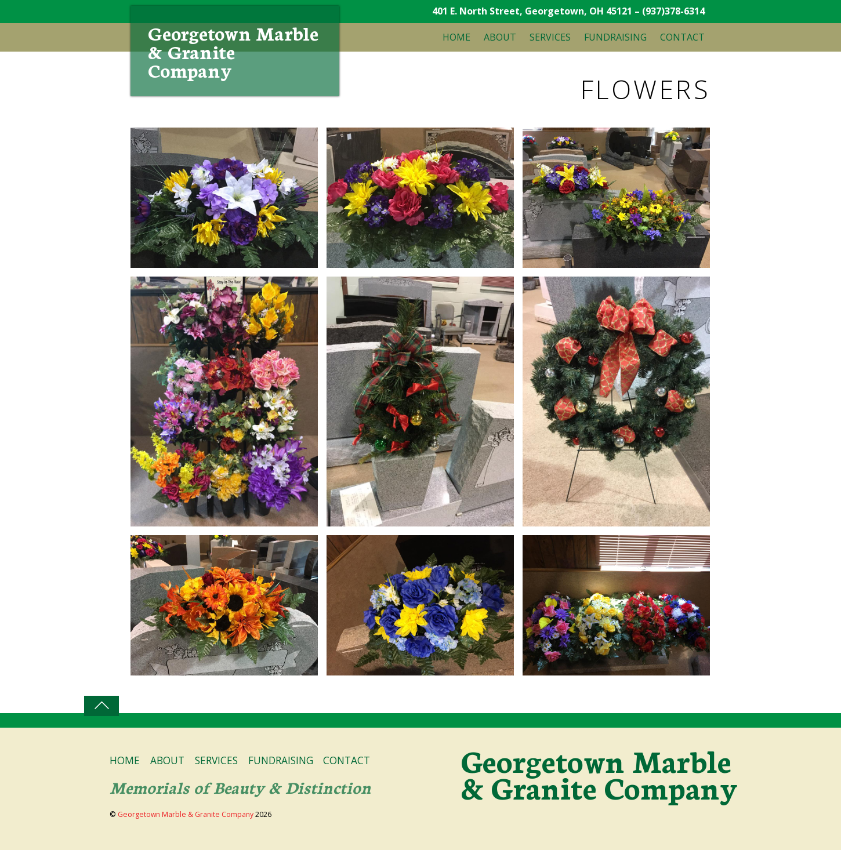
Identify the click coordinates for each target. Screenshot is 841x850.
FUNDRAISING (615, 37)
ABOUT (500, 37)
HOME (456, 37)
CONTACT (682, 37)
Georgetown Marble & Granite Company (185, 814)
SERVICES (550, 37)
